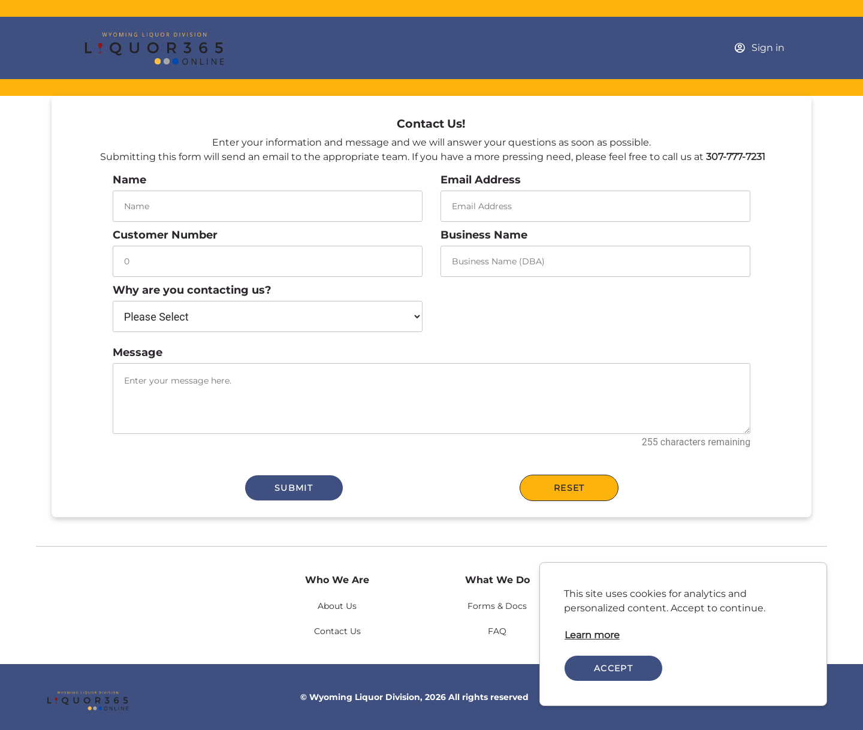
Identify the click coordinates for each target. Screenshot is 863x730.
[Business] (166, 48)
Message (137, 352)
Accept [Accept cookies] (613, 668)
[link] (592, 635)
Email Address (480, 180)
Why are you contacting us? (192, 290)
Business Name (483, 235)
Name (129, 180)
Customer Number (165, 235)
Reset (569, 487)
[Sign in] (759, 48)
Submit (293, 487)
